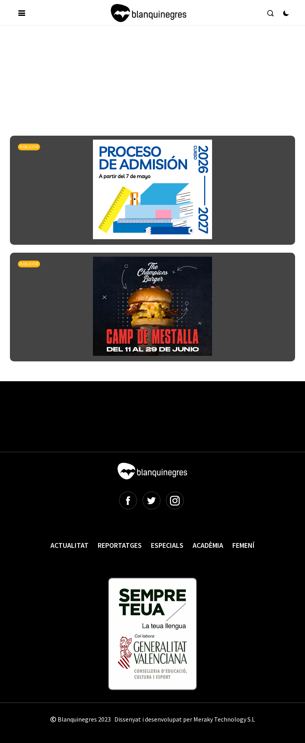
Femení (243, 545)
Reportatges (120, 545)
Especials (167, 545)
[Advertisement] (154, 55)
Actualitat (69, 545)
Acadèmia (208, 545)
